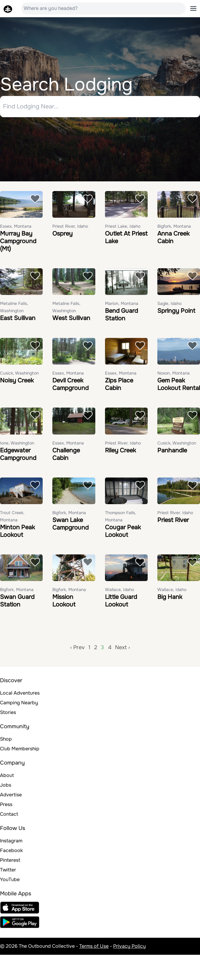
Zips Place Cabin (119, 384)
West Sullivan (71, 318)
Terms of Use (94, 946)
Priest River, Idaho (70, 226)
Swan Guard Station (17, 601)
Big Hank (169, 597)
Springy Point (176, 311)
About (7, 775)
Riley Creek (120, 450)
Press (6, 804)
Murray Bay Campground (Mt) (18, 241)
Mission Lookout (63, 601)
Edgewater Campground (18, 454)
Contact (9, 814)
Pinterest (10, 860)
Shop (6, 739)
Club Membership (19, 749)
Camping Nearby (19, 703)
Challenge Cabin (66, 454)
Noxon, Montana (173, 373)
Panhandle (172, 450)
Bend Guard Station (121, 314)
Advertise (11, 795)
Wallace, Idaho (119, 590)
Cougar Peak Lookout (123, 531)
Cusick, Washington (19, 373)
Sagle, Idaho (169, 303)
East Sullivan (17, 318)
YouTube (10, 880)
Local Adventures (20, 693)
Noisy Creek (17, 381)
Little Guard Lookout (121, 601)
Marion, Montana (121, 303)
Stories (8, 712)
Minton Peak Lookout (17, 531)
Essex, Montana (15, 226)
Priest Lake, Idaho (122, 226)
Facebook (11, 851)
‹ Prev (77, 647)
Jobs (5, 785)
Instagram (11, 841)
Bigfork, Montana (174, 226)
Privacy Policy (129, 946)
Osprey (62, 233)
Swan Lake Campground (70, 523)
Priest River (173, 520)
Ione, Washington (17, 443)
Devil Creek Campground (70, 384)
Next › (122, 647)
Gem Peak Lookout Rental (178, 384)
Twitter (8, 870)
